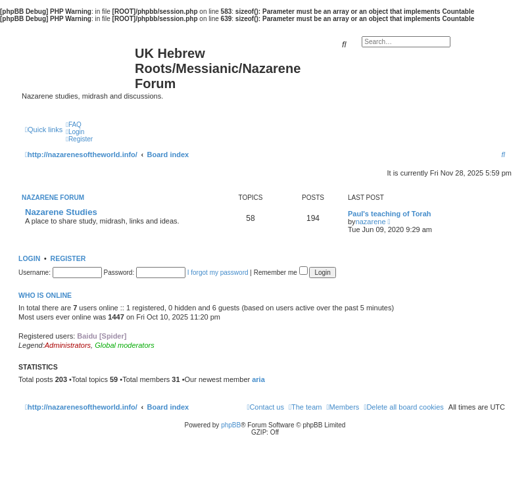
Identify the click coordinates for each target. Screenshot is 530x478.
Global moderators (125, 345)
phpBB (231, 425)
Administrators (68, 345)
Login (29, 258)
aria (258, 379)
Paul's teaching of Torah (389, 214)
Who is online (45, 295)
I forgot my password (218, 272)
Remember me (281, 272)
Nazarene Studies (61, 212)
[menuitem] (74, 124)
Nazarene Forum (53, 197)
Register (68, 258)
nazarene (371, 222)
